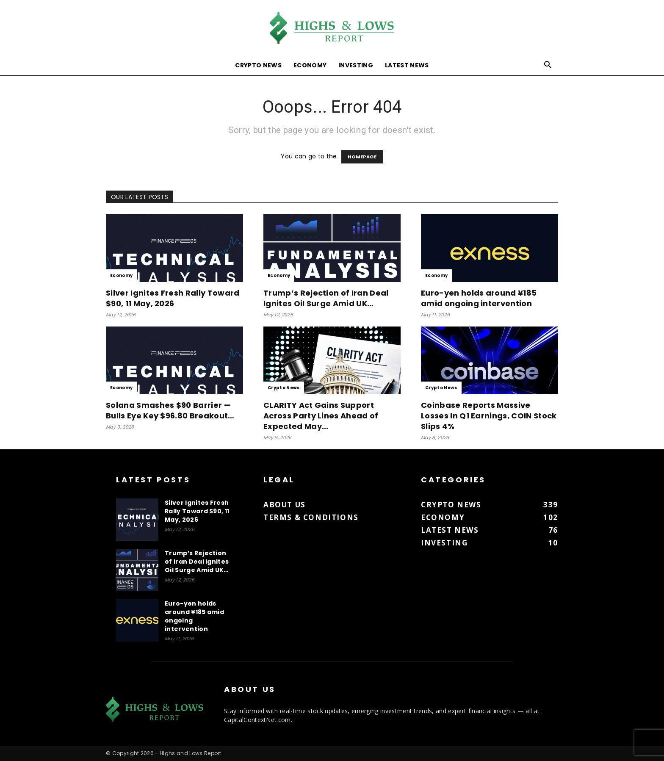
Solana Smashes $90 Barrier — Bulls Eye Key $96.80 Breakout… (170, 410)
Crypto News (258, 65)
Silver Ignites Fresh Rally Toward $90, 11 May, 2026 (173, 298)
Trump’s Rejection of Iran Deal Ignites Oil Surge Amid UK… (326, 298)
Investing (355, 65)
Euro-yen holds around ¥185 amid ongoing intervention (479, 298)
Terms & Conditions (311, 517)
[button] (548, 66)
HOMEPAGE (362, 156)
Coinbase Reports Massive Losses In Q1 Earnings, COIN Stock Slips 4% (489, 416)
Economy (309, 65)
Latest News (407, 65)
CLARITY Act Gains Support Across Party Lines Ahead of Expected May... (321, 416)
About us (284, 504)
